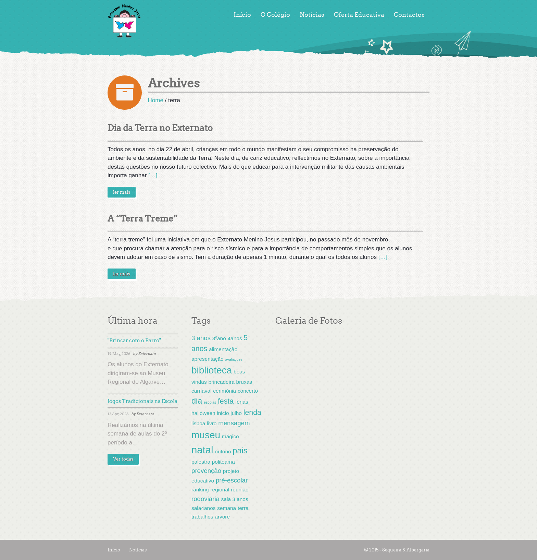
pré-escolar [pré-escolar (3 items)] (232, 480)
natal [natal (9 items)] (202, 449)
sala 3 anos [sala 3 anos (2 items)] (234, 499)
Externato (147, 353)
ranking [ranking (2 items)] (200, 489)
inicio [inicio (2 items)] (223, 413)
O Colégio (275, 15)
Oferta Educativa (359, 15)
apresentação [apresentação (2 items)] (207, 359)
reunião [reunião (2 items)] (240, 489)
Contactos (409, 15)
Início (242, 15)
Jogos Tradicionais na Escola (142, 401)
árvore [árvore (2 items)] (222, 517)
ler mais (121, 192)
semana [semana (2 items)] (226, 508)
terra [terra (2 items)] (243, 508)
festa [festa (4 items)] (226, 401)
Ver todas (123, 459)
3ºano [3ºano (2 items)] (219, 338)
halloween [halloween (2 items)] (203, 413)
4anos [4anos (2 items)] (235, 338)
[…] (152, 175)
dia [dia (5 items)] (196, 400)
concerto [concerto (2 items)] (248, 391)
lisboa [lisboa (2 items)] (198, 423)
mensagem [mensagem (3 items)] (234, 423)
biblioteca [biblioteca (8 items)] (211, 370)
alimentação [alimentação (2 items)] (223, 349)
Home (155, 100)
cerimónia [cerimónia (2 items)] (224, 391)
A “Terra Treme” (143, 218)
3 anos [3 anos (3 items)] (201, 338)
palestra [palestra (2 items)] (200, 462)
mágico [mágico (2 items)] (230, 436)
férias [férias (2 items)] (241, 402)
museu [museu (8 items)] (205, 435)
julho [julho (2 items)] (236, 413)
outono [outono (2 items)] (223, 451)
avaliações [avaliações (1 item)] (233, 359)
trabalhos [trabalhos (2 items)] (202, 517)
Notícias (312, 15)
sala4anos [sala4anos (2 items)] (203, 508)
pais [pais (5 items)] (240, 450)
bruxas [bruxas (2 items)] (244, 382)
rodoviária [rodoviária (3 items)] (205, 498)
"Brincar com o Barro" (134, 340)
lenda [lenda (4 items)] (252, 412)
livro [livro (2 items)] (211, 423)
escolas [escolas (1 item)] (210, 402)
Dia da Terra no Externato (160, 128)
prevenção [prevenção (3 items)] (206, 470)
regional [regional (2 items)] (219, 489)
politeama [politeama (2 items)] (223, 462)
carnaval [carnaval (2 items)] (201, 391)
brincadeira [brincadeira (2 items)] (221, 382)
